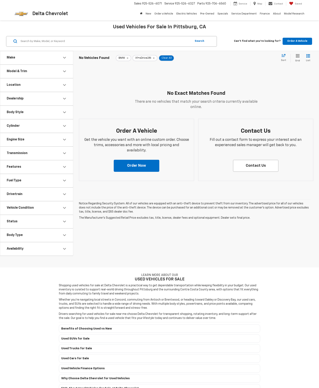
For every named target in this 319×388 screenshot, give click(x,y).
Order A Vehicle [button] (297, 41)
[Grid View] (297, 58)
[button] (136, 166)
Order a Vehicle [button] (163, 13)
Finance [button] (265, 13)
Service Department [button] (244, 13)
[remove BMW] (123, 58)
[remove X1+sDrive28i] (144, 58)
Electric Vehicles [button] (186, 13)
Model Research (294, 13)
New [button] (148, 13)
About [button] (277, 13)
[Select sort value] (285, 58)
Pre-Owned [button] (207, 13)
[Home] (141, 13)
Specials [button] (222, 13)
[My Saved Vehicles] (295, 4)
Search (199, 41)
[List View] (308, 58)
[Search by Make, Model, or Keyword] (105, 41)
